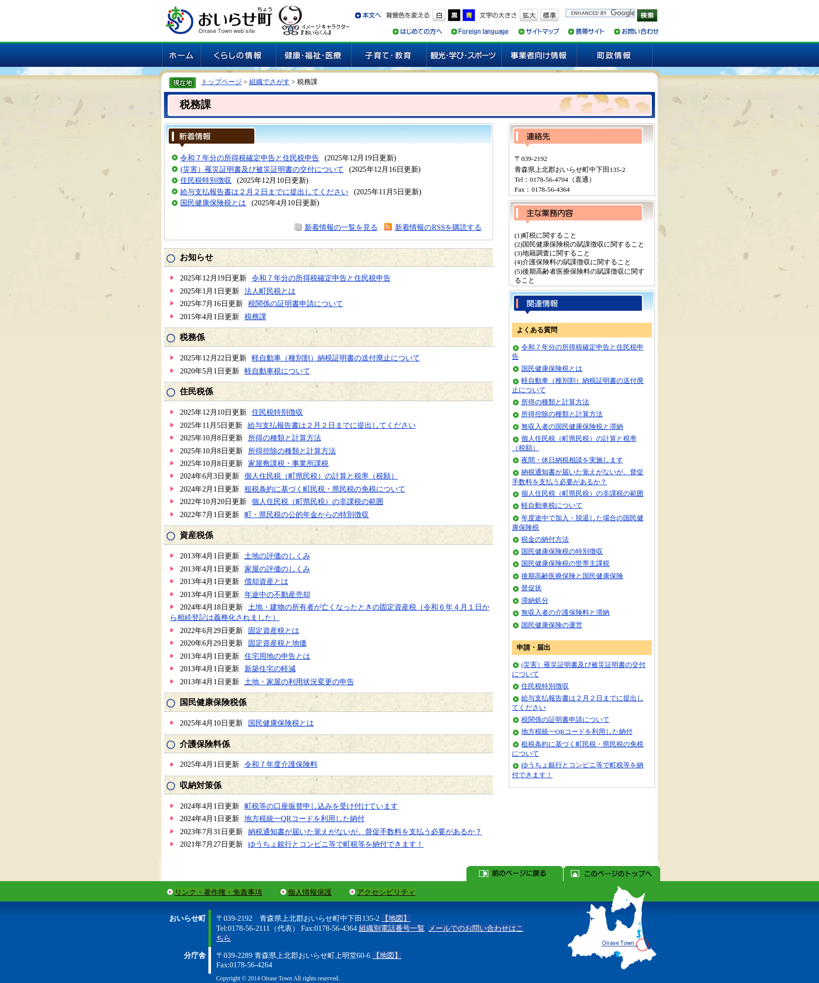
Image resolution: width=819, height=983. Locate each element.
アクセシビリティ (386, 892)
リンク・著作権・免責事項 (218, 892)
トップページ (221, 82)
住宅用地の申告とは (277, 656)
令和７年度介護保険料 (281, 764)
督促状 (531, 588)
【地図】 (396, 918)
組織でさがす (269, 82)
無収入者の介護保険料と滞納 (565, 612)
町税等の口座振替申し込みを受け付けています (321, 806)
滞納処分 (534, 600)
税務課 (255, 316)
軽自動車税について (277, 371)
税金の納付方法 (545, 539)
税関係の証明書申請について (295, 303)
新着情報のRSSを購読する (438, 227)
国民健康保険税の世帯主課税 (565, 563)
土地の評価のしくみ (277, 556)
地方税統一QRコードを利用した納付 (304, 818)
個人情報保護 (310, 892)
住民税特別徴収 (205, 180)
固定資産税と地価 (277, 643)
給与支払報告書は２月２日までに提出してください (264, 192)
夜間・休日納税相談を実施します (572, 460)
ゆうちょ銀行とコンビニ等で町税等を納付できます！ (336, 844)
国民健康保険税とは (213, 202)
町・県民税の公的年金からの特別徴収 (306, 514)
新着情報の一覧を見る (341, 227)
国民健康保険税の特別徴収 (562, 551)
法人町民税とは (270, 291)
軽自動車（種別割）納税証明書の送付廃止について (336, 358)
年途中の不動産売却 (277, 594)
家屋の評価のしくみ (277, 569)
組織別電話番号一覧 (392, 928)
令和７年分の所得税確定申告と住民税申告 (249, 158)
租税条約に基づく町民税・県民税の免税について (324, 489)
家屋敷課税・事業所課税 (288, 463)
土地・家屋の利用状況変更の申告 (299, 681)
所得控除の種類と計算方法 (292, 451)
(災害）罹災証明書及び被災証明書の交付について (262, 169)
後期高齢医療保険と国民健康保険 (572, 576)
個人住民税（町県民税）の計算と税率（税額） (321, 476)
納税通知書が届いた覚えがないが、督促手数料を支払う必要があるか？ (365, 831)
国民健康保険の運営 (551, 625)
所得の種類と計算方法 (284, 438)
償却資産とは (266, 581)
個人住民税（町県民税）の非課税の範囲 (317, 501)
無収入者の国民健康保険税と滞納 (572, 426)
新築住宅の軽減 (270, 668)
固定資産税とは (273, 630)
